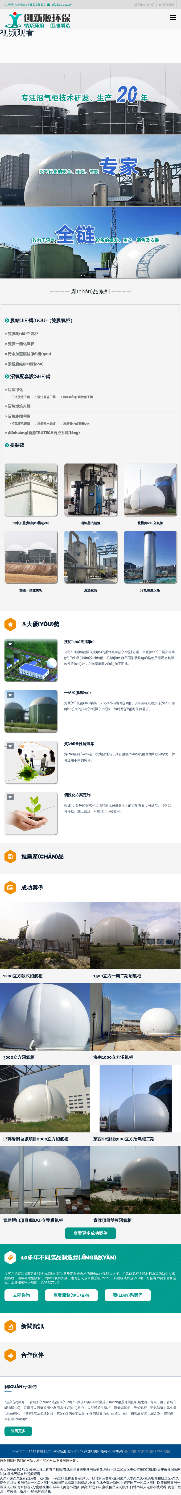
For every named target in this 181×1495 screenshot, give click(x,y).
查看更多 (20, 1432)
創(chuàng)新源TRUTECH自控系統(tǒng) (44, 433)
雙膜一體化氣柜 (21, 344)
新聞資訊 (32, 1326)
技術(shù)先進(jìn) (79, 642)
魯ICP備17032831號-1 (140, 1453)
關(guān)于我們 (20, 1386)
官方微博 (166, 4)
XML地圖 (163, 1453)
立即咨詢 (21, 1295)
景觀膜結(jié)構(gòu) (25, 364)
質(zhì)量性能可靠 (79, 744)
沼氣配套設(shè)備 (30, 376)
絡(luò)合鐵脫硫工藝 (78, 397)
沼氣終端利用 (19, 416)
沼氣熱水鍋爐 (46, 423)
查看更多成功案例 (90, 1233)
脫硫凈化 (15, 390)
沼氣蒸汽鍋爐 (21, 423)
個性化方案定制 (77, 795)
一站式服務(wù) (77, 693)
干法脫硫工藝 (21, 397)
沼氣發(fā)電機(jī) (76, 423)
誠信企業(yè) (144, 4)
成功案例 (32, 887)
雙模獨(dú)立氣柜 (150, 523)
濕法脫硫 (90, 590)
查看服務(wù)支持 (71, 1295)
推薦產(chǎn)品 (42, 856)
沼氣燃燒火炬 (19, 406)
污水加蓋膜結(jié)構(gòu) (29, 354)
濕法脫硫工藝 (46, 397)
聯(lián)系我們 (128, 1295)
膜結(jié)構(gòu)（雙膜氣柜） (42, 320)
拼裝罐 (17, 445)
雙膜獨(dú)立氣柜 (23, 334)
